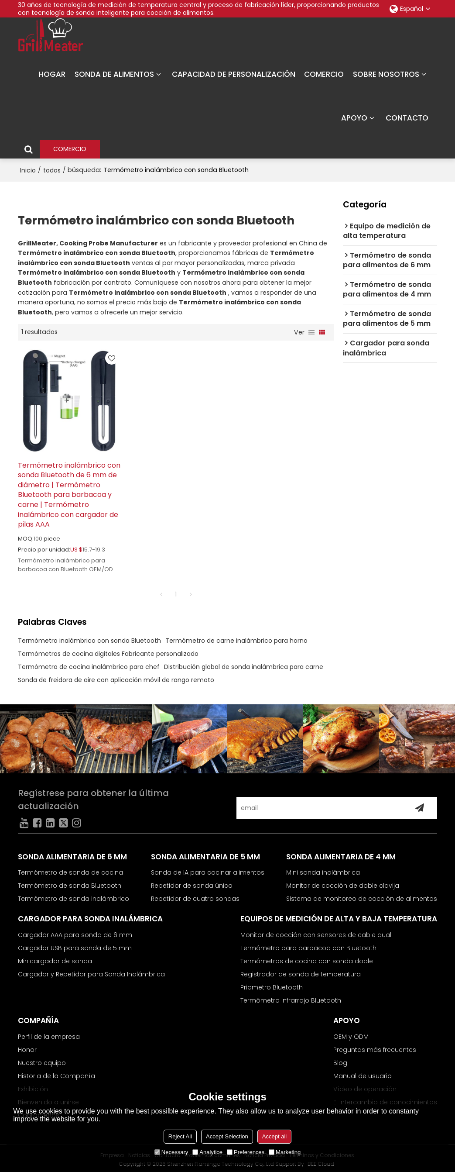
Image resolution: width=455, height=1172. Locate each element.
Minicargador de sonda (55, 958)
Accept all (274, 1136)
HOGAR (52, 74)
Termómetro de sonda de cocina (70, 869)
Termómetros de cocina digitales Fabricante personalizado (108, 650)
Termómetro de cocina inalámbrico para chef (89, 663)
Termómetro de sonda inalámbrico (73, 896)
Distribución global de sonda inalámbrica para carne (243, 663)
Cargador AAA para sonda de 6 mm (75, 931)
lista (311, 331)
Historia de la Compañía (56, 1073)
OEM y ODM (351, 1033)
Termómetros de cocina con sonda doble (306, 958)
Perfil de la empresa (49, 1033)
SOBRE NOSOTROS (386, 74)
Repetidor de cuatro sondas (195, 896)
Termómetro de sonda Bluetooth (69, 883)
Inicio (28, 169)
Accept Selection (227, 1136)
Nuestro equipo (42, 1059)
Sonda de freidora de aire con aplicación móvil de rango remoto (116, 676)
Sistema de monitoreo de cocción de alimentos (361, 896)
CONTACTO (407, 118)
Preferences (245, 1152)
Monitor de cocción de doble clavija (342, 883)
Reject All (180, 1136)
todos (52, 169)
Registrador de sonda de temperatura (300, 971)
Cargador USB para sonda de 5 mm (75, 945)
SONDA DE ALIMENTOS (114, 74)
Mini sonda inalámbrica (323, 869)
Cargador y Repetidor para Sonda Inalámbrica (91, 971)
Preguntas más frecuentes (374, 1046)
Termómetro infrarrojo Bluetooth (290, 997)
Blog (340, 1059)
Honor (27, 1046)
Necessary (171, 1152)
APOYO (354, 118)
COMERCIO (324, 74)
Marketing (285, 1152)
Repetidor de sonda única (192, 883)
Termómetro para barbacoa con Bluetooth (308, 945)
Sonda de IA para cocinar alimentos (207, 869)
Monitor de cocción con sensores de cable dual (315, 931)
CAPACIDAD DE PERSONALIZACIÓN (233, 74)
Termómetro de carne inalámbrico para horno (236, 637)
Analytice (207, 1152)
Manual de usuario (362, 1073)
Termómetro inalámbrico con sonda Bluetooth (89, 637)
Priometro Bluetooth (271, 984)
